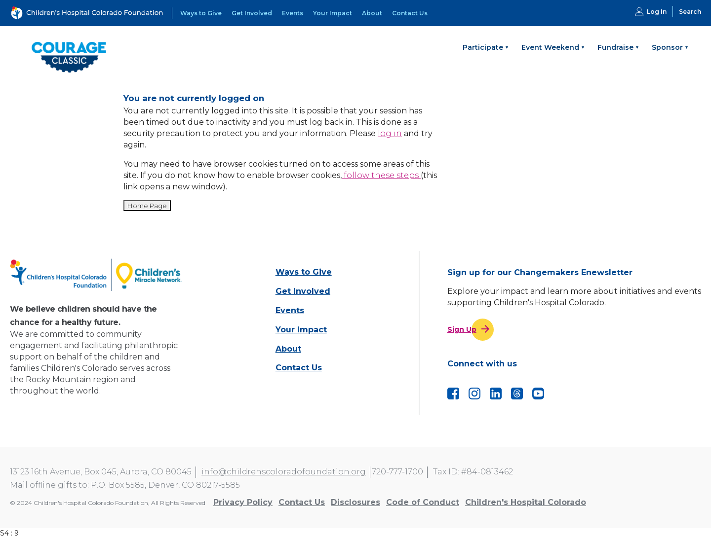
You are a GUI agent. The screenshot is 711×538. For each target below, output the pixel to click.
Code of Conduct (422, 502)
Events (292, 13)
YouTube (538, 393)
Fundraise (615, 47)
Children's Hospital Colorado (525, 502)
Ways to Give (201, 13)
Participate (483, 47)
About (372, 13)
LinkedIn (496, 393)
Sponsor (667, 47)
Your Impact (332, 13)
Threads (517, 393)
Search (690, 11)
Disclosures (355, 502)
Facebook (453, 393)
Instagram (474, 393)
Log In (657, 11)
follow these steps (381, 175)
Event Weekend (550, 47)
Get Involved (252, 13)
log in (390, 133)
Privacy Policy (243, 502)
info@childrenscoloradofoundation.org (283, 471)
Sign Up (461, 329)
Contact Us (410, 13)
